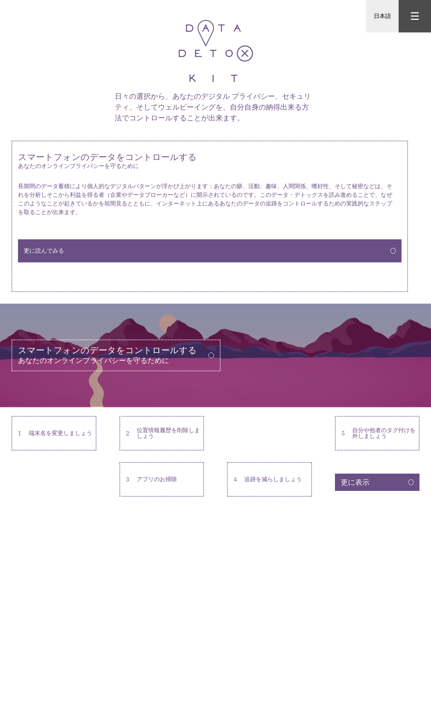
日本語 (382, 16)
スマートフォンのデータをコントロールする (209, 161)
